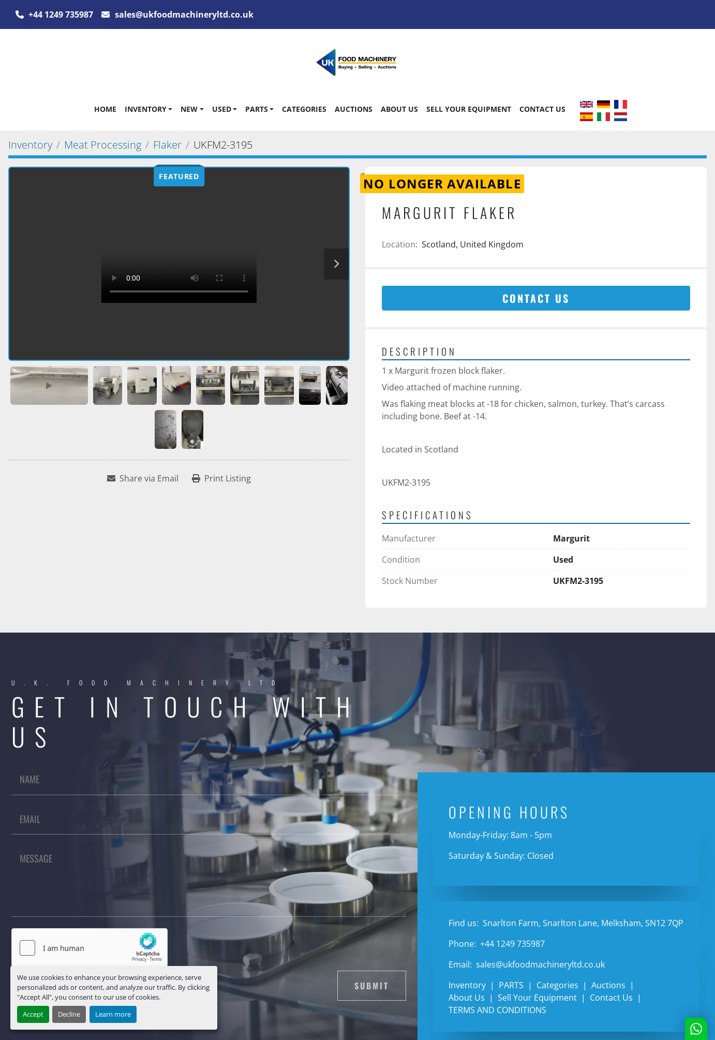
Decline (69, 1014)
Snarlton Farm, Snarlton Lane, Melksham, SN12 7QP (582, 923)
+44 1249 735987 (59, 14)
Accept (33, 1014)
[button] (148, 109)
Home (105, 109)
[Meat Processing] (102, 145)
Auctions (354, 109)
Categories (304, 109)
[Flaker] (167, 145)
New (189, 109)
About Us (399, 109)
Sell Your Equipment (468, 109)
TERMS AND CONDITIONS (497, 1010)
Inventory (146, 109)
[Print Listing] (221, 478)
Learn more (113, 1014)
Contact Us (542, 109)
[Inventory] (30, 145)
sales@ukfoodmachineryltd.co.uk (183, 14)
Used (221, 109)
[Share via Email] (142, 478)
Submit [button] (371, 985)
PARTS (256, 109)
